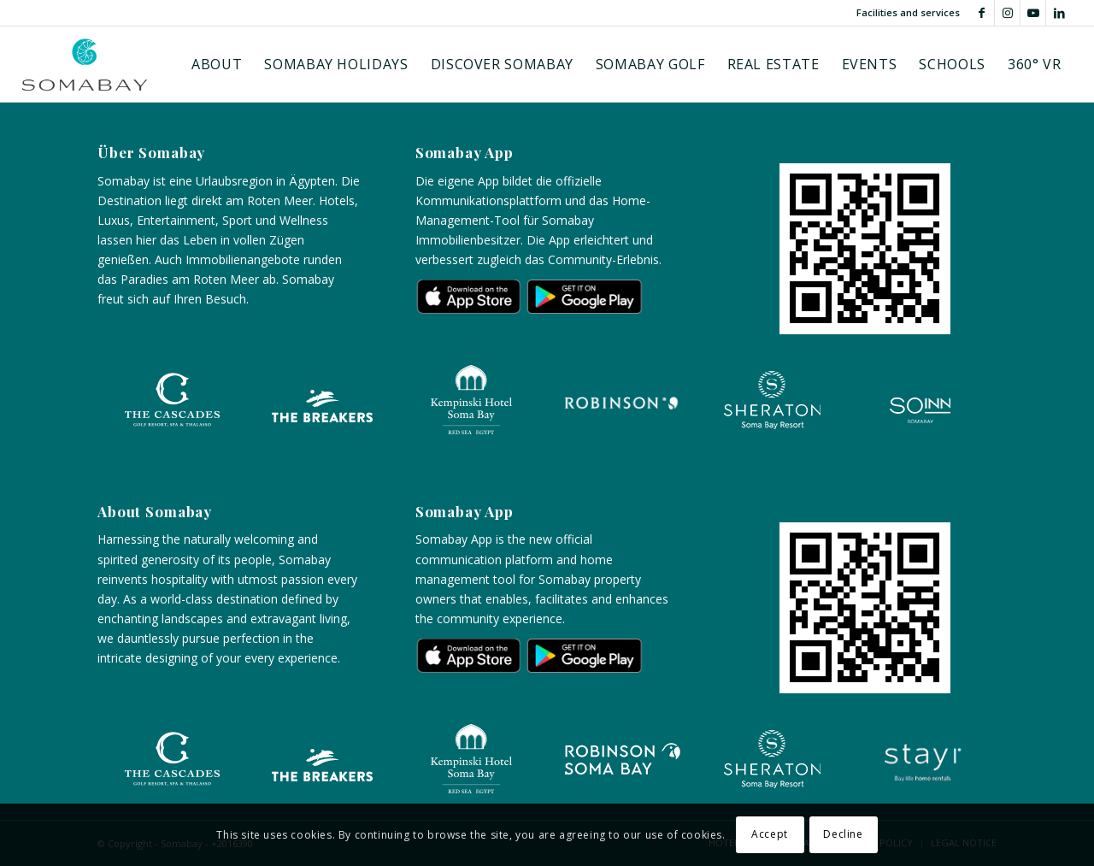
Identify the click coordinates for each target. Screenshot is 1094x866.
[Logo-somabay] (85, 64)
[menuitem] (216, 64)
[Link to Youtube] (1032, 13)
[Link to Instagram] (1007, 13)
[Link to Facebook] (981, 13)
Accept (769, 834)
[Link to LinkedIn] (1059, 13)
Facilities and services (908, 12)
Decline (842, 834)
